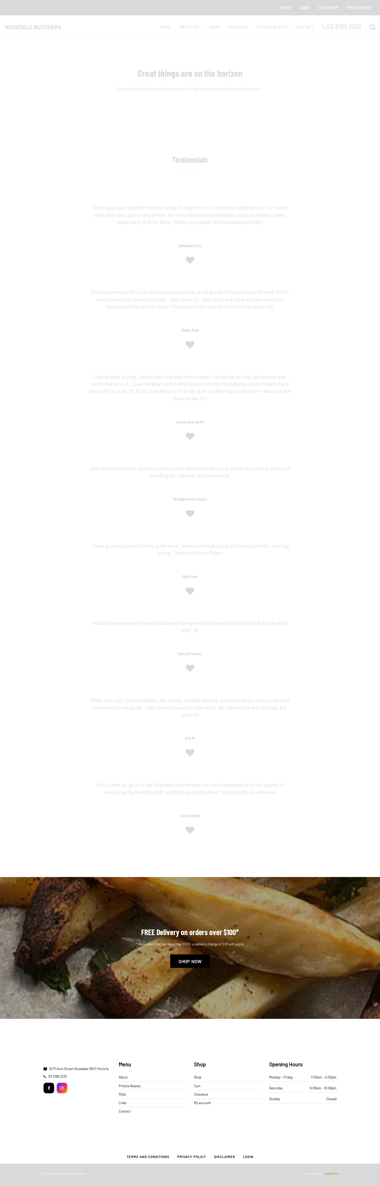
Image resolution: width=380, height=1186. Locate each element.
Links (122, 1103)
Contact (125, 1111)
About (123, 1077)
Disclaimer (224, 1157)
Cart (197, 1086)
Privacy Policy (191, 1157)
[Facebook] (49, 1087)
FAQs (122, 1094)
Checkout (201, 1094)
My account (202, 1103)
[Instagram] (62, 1087)
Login (248, 1157)
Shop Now (190, 961)
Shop (197, 1077)
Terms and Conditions (148, 1157)
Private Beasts (130, 1086)
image (331, 1173)
